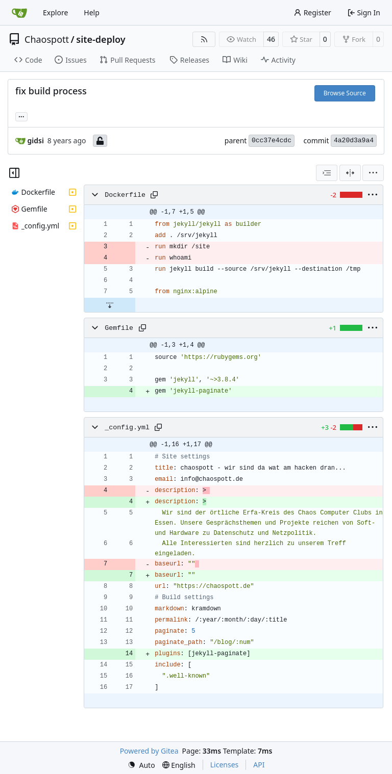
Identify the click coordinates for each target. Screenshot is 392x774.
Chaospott (46, 39)
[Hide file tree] (14, 173)
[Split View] (350, 173)
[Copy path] (154, 195)
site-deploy (100, 39)
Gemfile (119, 328)
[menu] (373, 173)
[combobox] (326, 173)
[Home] (19, 13)
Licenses (224, 764)
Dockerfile (125, 195)
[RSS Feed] (204, 39)
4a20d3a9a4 (354, 140)
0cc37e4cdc (271, 140)
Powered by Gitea (149, 751)
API (258, 764)
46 (271, 39)
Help (92, 12)
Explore (55, 12)
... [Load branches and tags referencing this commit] (21, 115)
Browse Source (345, 93)
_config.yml (127, 427)
